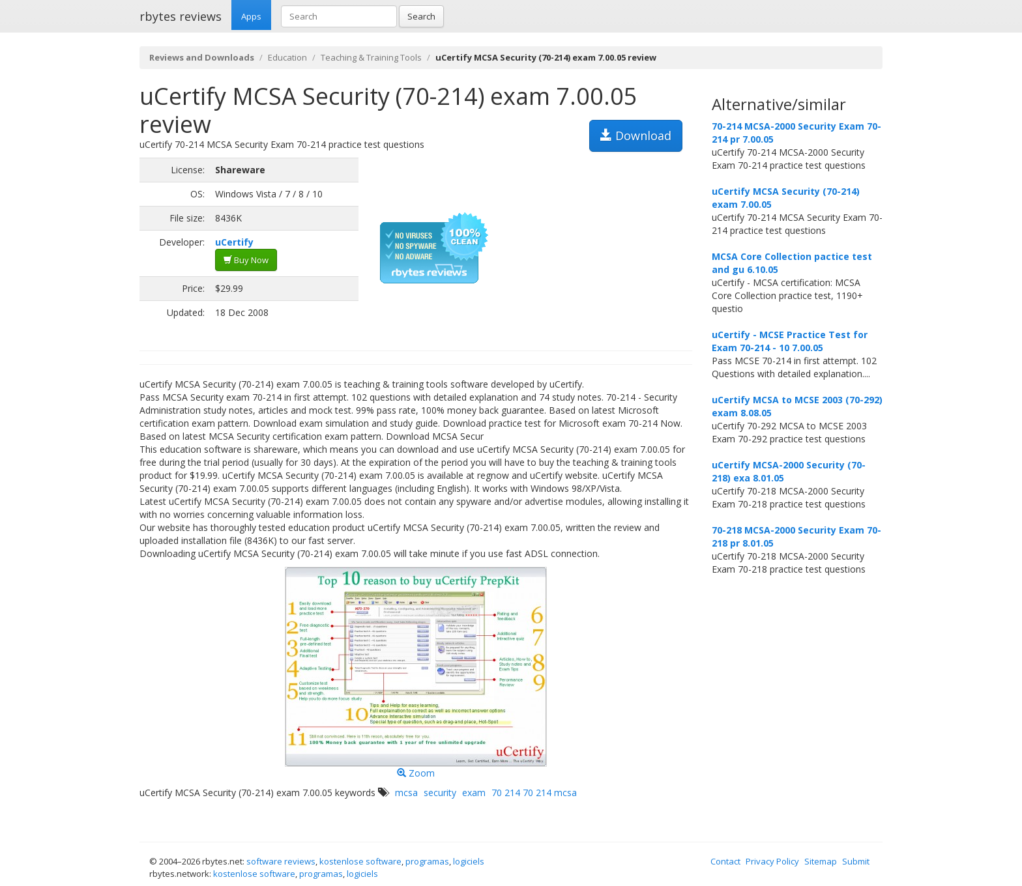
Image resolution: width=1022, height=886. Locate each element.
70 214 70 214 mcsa (534, 792)
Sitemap (820, 861)
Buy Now (246, 260)
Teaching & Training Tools (371, 57)
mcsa (406, 792)
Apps (251, 16)
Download (635, 135)
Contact (725, 861)
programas (427, 861)
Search (421, 16)
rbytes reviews (180, 16)
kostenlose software (360, 861)
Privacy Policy (772, 861)
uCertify (234, 242)
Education (287, 57)
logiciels (468, 861)
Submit (855, 861)
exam (474, 792)
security (440, 792)
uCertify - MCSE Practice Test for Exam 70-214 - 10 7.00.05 (790, 341)
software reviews (280, 861)
